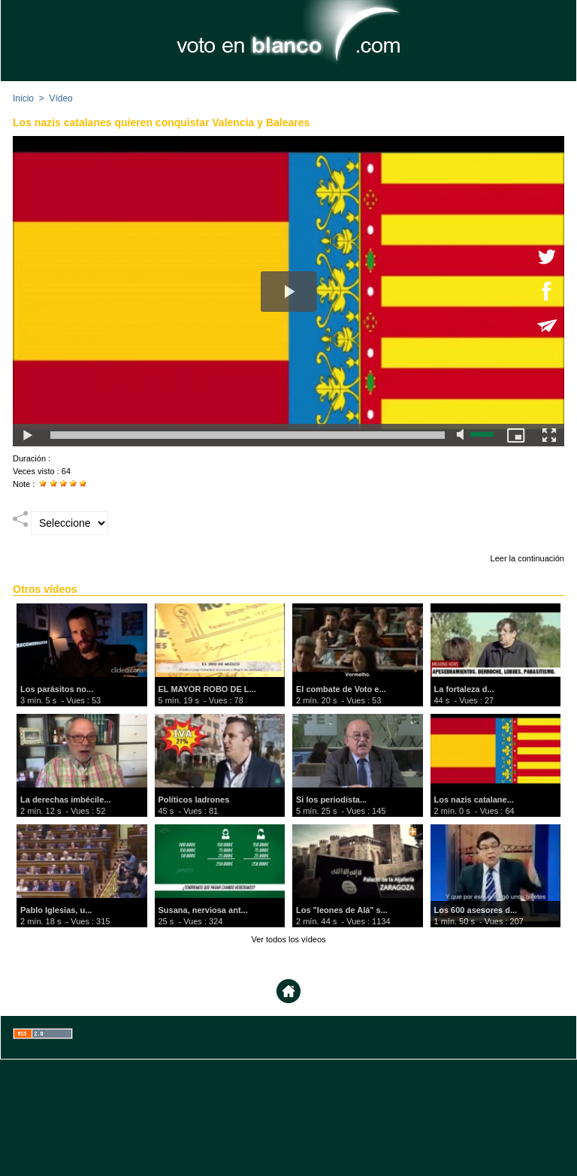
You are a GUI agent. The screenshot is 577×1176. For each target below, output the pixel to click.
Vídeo (60, 98)
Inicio (23, 98)
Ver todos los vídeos (288, 939)
